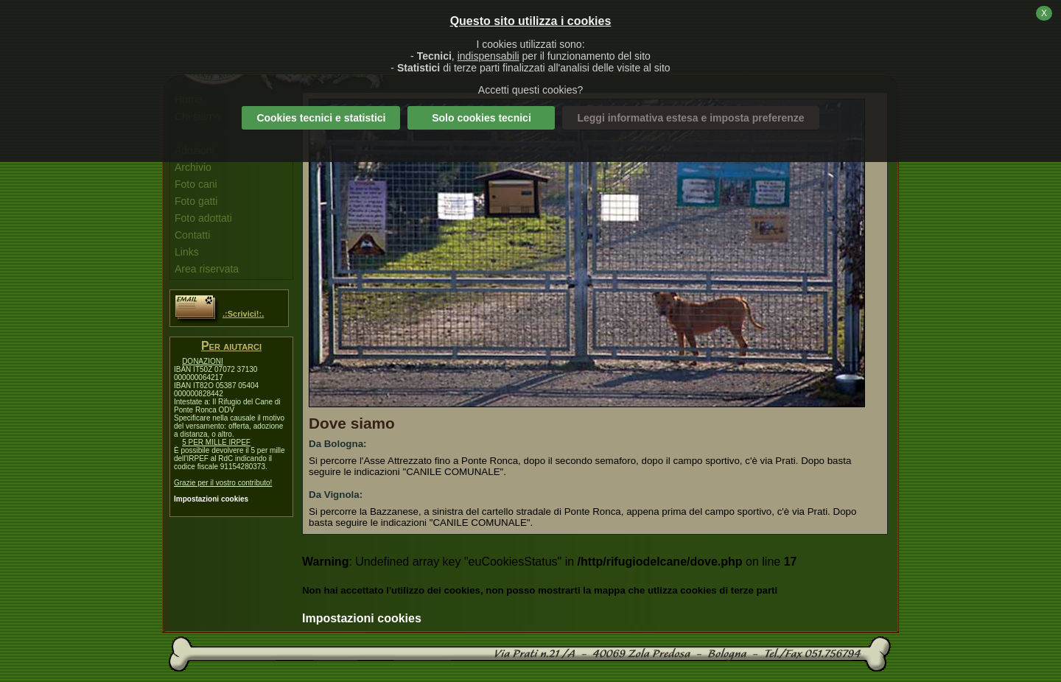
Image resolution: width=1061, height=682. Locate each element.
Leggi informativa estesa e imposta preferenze (690, 118)
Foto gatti (196, 201)
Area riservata (207, 269)
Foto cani (196, 184)
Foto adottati (203, 218)
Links (187, 252)
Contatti (192, 235)
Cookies (320, 118)
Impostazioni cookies (211, 499)
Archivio (193, 167)
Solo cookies (481, 118)
